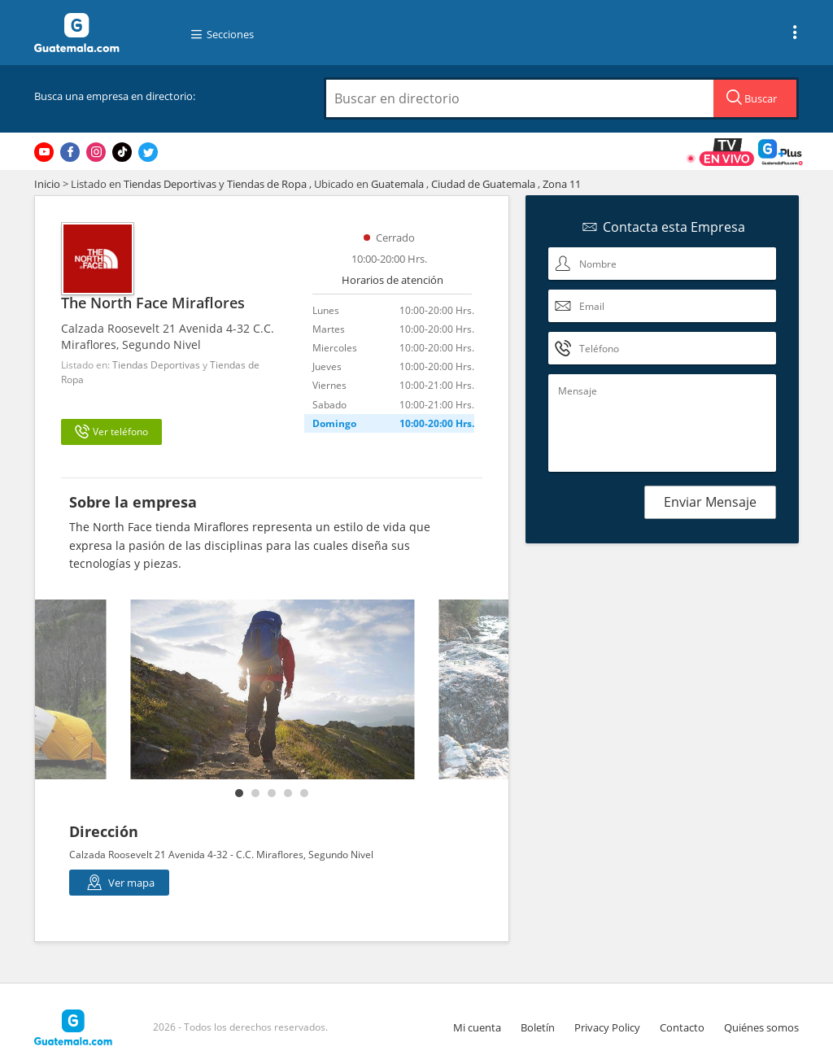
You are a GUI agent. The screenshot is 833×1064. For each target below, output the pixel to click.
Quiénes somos (761, 1027)
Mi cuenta (477, 1027)
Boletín (538, 1027)
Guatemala (397, 184)
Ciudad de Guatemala (483, 184)
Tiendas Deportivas (170, 184)
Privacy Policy (607, 1027)
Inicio (47, 184)
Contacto (682, 1027)
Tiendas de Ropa (267, 184)
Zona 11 (562, 184)
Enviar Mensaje (710, 502)
